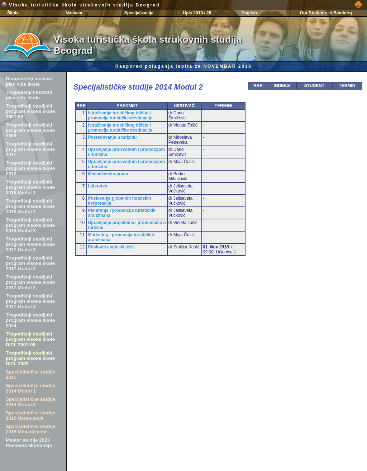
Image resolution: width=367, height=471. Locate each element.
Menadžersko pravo (108, 173)
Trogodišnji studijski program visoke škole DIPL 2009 (30, 358)
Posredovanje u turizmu (112, 137)
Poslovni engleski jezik (111, 246)
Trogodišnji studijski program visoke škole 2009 (30, 130)
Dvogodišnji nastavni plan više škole (30, 81)
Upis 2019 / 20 (197, 12)
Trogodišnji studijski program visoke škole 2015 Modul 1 (30, 187)
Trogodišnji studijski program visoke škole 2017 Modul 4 (30, 301)
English (249, 12)
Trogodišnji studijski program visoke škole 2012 (30, 168)
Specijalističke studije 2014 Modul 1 (31, 388)
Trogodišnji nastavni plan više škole (29, 95)
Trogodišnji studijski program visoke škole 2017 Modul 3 (30, 282)
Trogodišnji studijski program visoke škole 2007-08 (30, 111)
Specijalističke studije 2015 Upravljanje (31, 415)
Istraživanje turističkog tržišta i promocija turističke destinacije (120, 115)
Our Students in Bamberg (326, 12)
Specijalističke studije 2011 (31, 374)
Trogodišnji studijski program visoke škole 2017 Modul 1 (30, 244)
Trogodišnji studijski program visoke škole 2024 (30, 320)
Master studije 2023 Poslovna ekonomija (29, 442)
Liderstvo (97, 186)
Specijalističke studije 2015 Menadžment (31, 429)
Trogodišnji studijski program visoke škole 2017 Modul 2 (30, 263)
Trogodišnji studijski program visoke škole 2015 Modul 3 (30, 225)
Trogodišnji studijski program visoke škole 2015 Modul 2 (30, 206)
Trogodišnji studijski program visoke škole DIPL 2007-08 (30, 339)
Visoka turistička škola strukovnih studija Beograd (80, 5)
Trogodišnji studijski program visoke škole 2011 (30, 149)
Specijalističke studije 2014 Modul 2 (31, 401)
